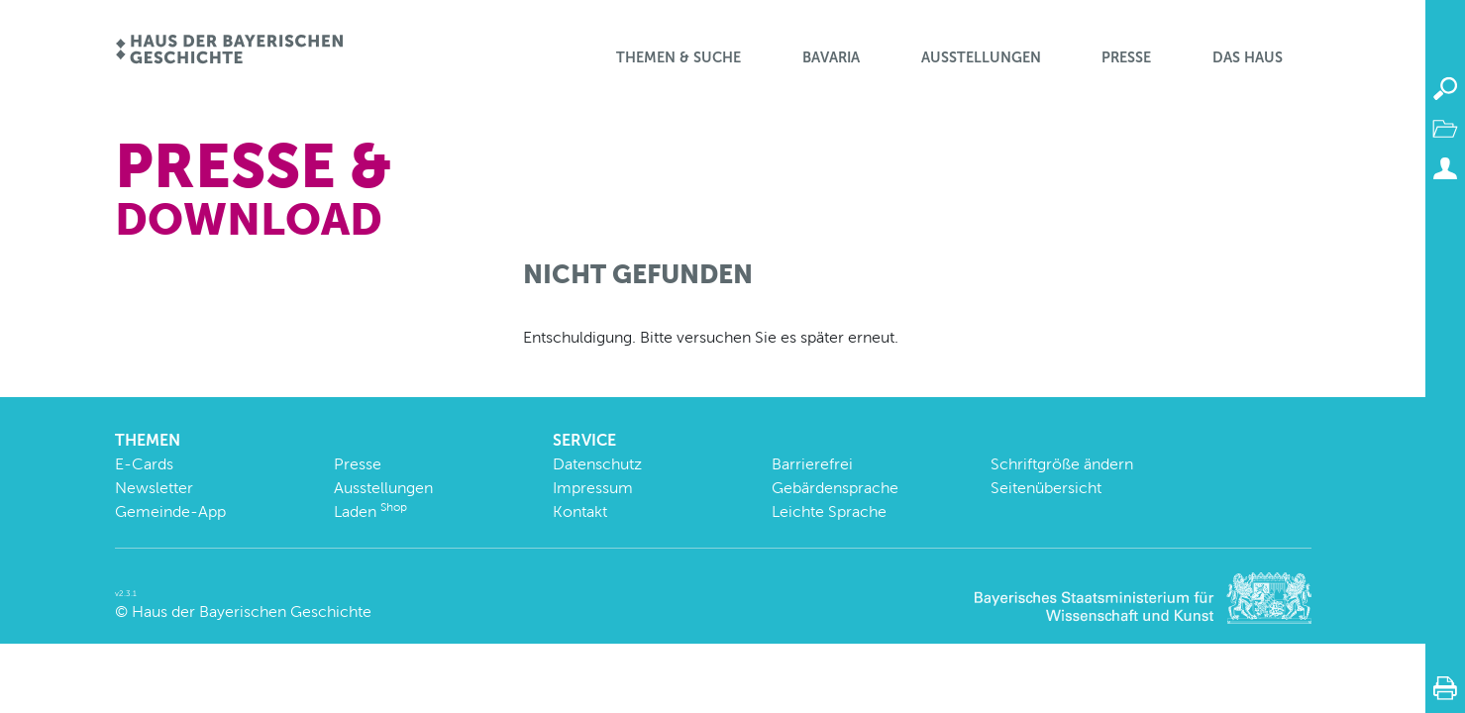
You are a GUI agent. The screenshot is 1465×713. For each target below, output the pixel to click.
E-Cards (144, 464)
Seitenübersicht (1046, 487)
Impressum (593, 487)
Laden (370, 511)
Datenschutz (597, 464)
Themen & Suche (678, 57)
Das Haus (1247, 57)
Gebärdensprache (835, 487)
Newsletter (154, 487)
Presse (1126, 57)
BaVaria (831, 57)
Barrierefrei (812, 464)
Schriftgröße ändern (1062, 464)
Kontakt (580, 511)
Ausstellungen (981, 57)
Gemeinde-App (170, 511)
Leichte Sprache (829, 511)
